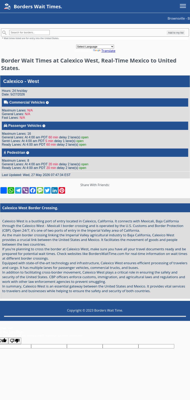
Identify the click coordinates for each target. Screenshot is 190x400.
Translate (104, 51)
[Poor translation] (14, 340)
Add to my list (176, 32)
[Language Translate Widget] (95, 47)
